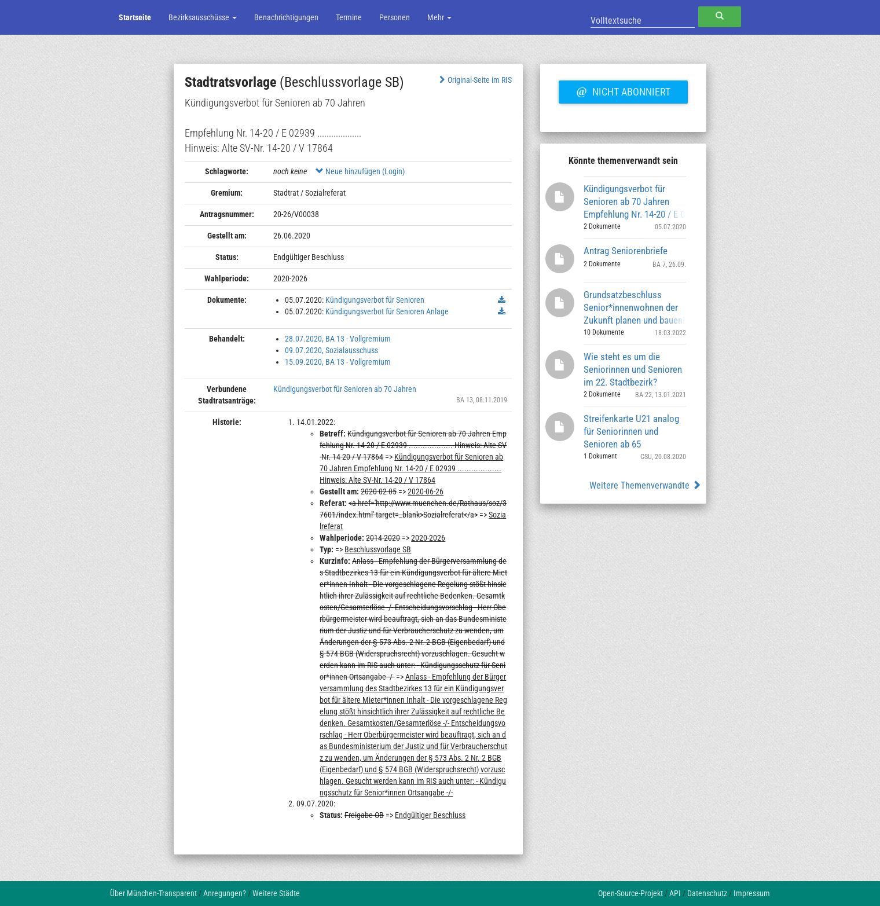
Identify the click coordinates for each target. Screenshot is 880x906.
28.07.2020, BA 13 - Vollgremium (338, 338)
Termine (349, 17)
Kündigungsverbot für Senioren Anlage (387, 311)
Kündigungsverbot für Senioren (374, 300)
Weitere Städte (276, 893)
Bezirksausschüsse (202, 17)
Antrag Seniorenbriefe (626, 250)
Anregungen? (224, 893)
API (675, 893)
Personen (394, 17)
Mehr (439, 17)
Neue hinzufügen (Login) (360, 171)
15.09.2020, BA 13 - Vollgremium (338, 361)
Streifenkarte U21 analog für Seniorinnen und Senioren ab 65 (631, 431)
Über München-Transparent (153, 893)
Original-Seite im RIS (474, 80)
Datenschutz (707, 893)
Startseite (135, 17)
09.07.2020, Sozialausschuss (331, 350)
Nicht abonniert (623, 90)
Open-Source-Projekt (630, 893)
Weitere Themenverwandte (645, 485)
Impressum (752, 893)
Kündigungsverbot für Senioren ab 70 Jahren (344, 389)
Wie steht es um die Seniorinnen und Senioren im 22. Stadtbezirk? (633, 369)
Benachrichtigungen (286, 17)
